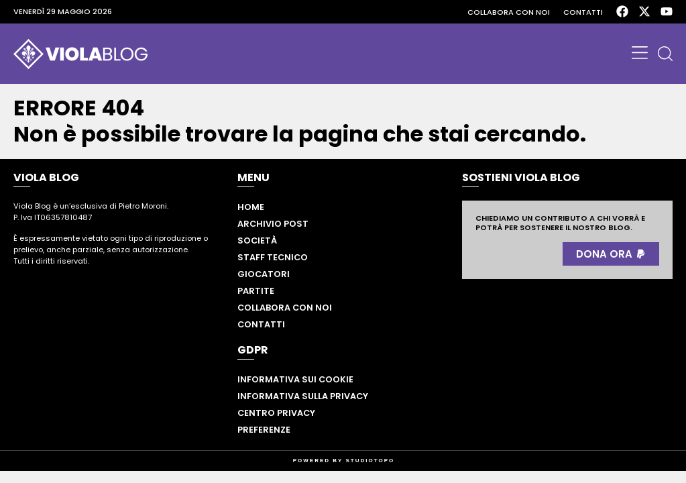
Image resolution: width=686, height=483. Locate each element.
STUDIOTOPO (370, 461)
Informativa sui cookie (295, 379)
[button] (640, 54)
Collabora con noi (508, 12)
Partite (255, 291)
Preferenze (263, 429)
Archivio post (272, 223)
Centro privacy (276, 413)
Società (257, 240)
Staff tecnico (272, 257)
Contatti (583, 12)
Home (250, 207)
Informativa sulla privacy (302, 396)
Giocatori (263, 274)
